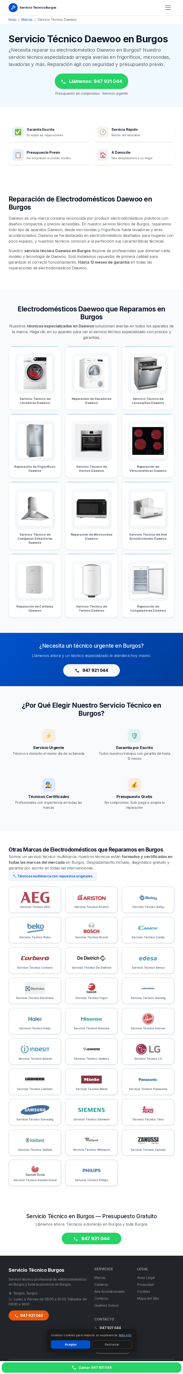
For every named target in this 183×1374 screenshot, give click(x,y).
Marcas (27, 20)
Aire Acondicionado (109, 1291)
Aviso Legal (146, 1278)
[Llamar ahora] (91, 1368)
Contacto (101, 1298)
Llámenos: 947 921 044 (91, 81)
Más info (125, 1335)
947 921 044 (91, 670)
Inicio (12, 20)
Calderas (101, 1284)
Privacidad (145, 1284)
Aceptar (71, 1344)
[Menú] (168, 7)
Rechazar (112, 1344)
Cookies (143, 1291)
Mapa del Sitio (148, 1298)
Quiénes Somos (106, 1305)
